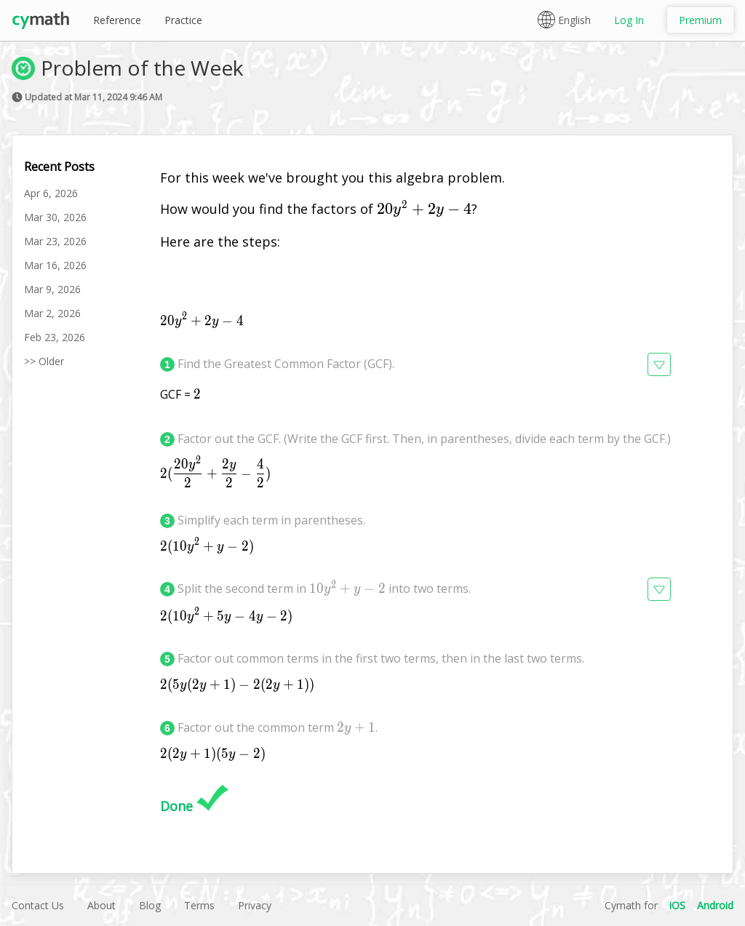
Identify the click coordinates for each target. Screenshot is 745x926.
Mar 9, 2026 (52, 289)
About (101, 905)
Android (715, 905)
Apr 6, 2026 (51, 193)
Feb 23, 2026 (54, 337)
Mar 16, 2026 (55, 265)
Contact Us (38, 905)
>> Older (44, 361)
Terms (199, 905)
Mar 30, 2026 (55, 217)
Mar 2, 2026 (52, 313)
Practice (183, 20)
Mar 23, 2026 (55, 241)
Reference (117, 20)
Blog (150, 905)
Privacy (254, 905)
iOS (677, 905)
